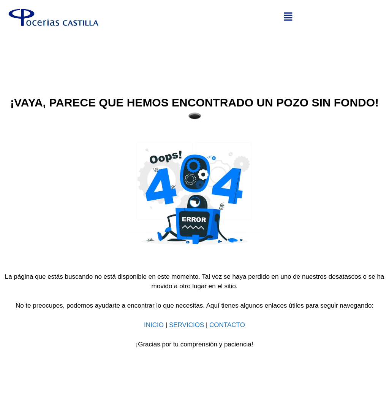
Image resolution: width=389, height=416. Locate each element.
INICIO (154, 325)
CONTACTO (227, 325)
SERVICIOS (186, 325)
